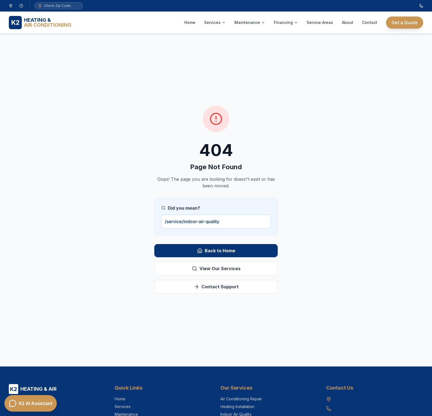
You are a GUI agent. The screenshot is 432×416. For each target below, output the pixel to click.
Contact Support (216, 286)
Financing (286, 22)
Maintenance (249, 22)
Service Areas (320, 22)
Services (215, 22)
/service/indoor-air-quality (192, 221)
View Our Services (216, 268)
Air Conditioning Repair (241, 398)
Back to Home (216, 250)
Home (189, 22)
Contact (369, 22)
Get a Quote (404, 22)
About (347, 22)
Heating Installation (237, 406)
